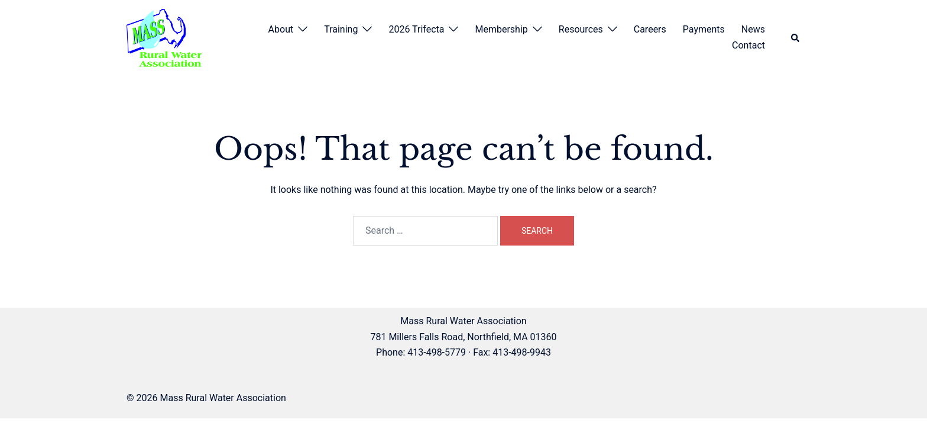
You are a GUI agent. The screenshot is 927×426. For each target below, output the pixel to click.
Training (341, 29)
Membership (501, 29)
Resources (581, 29)
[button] (795, 38)
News (753, 29)
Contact (748, 45)
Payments (704, 29)
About (281, 29)
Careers (650, 29)
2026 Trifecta (416, 29)
